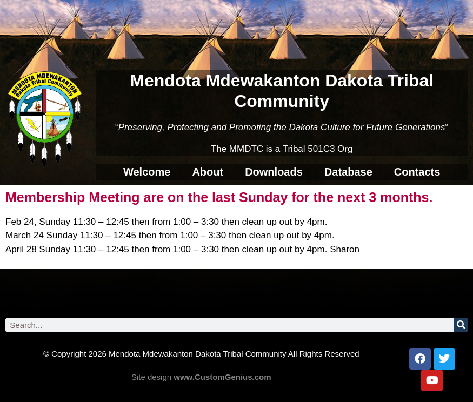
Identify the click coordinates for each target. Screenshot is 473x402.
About (207, 172)
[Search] (461, 325)
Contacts (417, 172)
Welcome (146, 172)
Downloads (274, 172)
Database (348, 172)
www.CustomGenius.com (222, 376)
